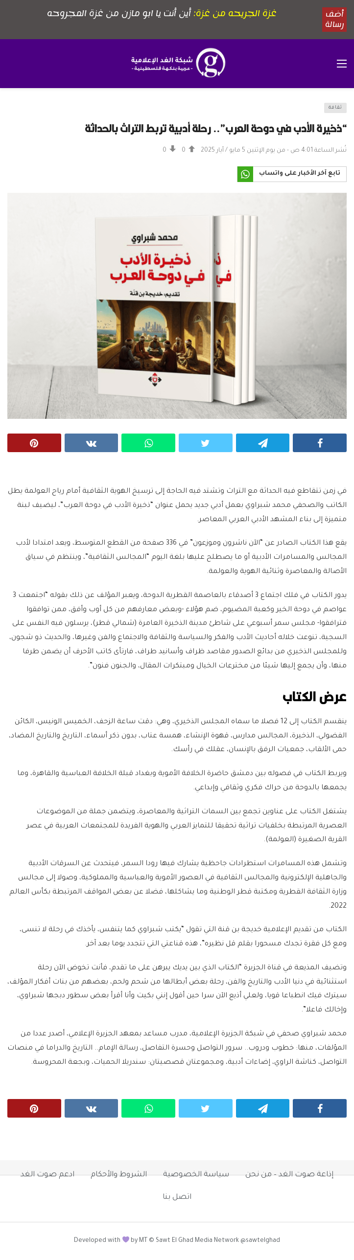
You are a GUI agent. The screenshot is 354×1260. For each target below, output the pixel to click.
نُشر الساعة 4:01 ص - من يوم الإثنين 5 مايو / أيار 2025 (274, 150)
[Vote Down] (169, 150)
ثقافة (335, 108)
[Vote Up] (188, 150)
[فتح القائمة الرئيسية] (342, 64)
